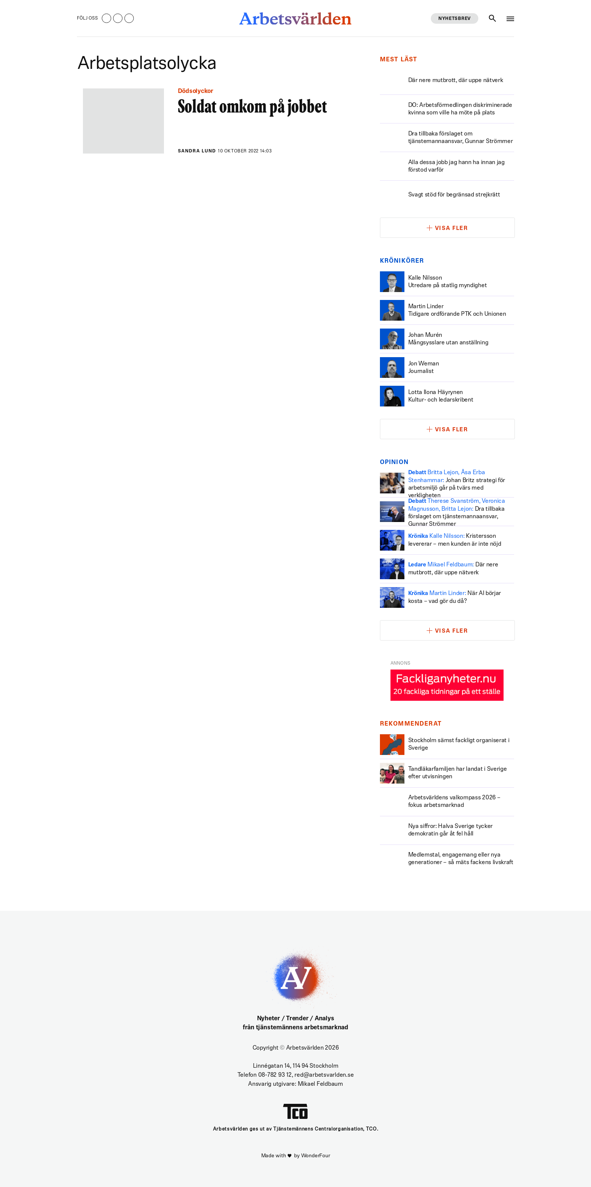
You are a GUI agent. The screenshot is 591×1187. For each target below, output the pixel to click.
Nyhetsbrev (454, 19)
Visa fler (451, 228)
